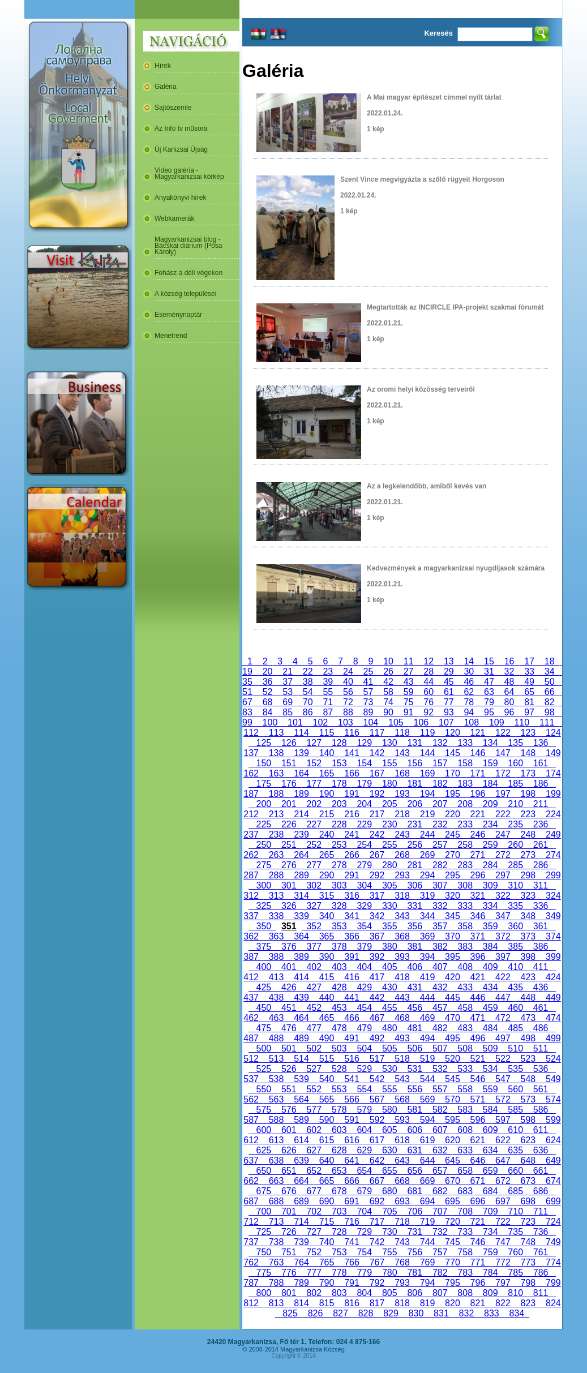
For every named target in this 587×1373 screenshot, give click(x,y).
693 (401, 1201)
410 (515, 967)
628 (339, 1150)
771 (477, 1262)
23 (328, 671)
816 (351, 1303)
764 (301, 1262)
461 (540, 1007)
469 (427, 1018)
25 (368, 671)
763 (276, 1262)
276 (288, 865)
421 (477, 977)
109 (496, 722)
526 (288, 1069)
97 (529, 712)
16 (509, 661)
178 (339, 783)
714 (301, 1221)
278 (339, 865)
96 (509, 712)
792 (377, 1283)
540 (326, 1079)
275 (263, 865)
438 (276, 997)
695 (452, 1201)
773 (528, 1262)
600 (263, 1130)
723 (528, 1221)
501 (288, 1048)
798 (528, 1283)
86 (308, 712)
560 (515, 1089)
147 (502, 753)
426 (288, 987)
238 (276, 834)
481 (414, 1028)
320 (452, 895)
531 (414, 1069)
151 (288, 763)
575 (263, 1109)
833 (491, 1313)
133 (464, 743)
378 (339, 946)
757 (439, 1252)
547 (502, 1079)
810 (515, 1293)
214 (301, 814)
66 (549, 692)
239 (301, 834)
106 (421, 722)
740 (326, 1242)
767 (377, 1262)
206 (414, 804)
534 (490, 1069)
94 (469, 712)
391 (351, 957)
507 (439, 1048)
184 (490, 783)
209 (490, 804)
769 (427, 1262)
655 (389, 1170)
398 (528, 957)
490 (326, 1038)
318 (401, 895)
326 (288, 906)
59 (409, 692)
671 (477, 1181)
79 (489, 702)
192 (377, 794)
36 (268, 681)
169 (427, 773)
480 (389, 1028)
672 (502, 1181)
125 (263, 743)
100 (270, 722)
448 (528, 997)
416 (351, 977)
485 (515, 1028)
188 (276, 794)
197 (502, 794)
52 (268, 692)
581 (414, 1109)
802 (314, 1293)
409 (490, 967)
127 (314, 743)
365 (326, 936)
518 (401, 1058)
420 (452, 977)
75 (409, 702)
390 (326, 957)
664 (301, 1181)
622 (502, 1140)
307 (439, 885)
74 (388, 702)
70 (308, 702)
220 (452, 814)
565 (326, 1099)
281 (414, 865)
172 (502, 773)
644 (427, 1160)
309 (490, 885)
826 (315, 1313)
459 (490, 1007)
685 (515, 1191)
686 (540, 1191)
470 (452, 1018)
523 (528, 1058)
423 (528, 977)
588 (276, 1120)
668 (401, 1181)
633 (464, 1150)
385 (515, 946)
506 (414, 1048)
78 (469, 702)
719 (427, 1221)
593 (401, 1120)
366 (351, 936)
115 (326, 732)
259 (490, 844)
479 (364, 1028)
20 (268, 671)
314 (301, 895)
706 (414, 1211)
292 (377, 875)
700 (263, 1211)
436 (540, 987)
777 (314, 1272)
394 (427, 957)
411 (540, 967)
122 (502, 732)
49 (529, 681)
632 (439, 1150)
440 (326, 997)
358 (464, 926)
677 (314, 1191)
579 (364, 1109)
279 (364, 865)
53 (287, 692)
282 (439, 865)
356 (414, 926)
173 (528, 773)
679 (364, 1191)
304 (364, 885)
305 (389, 885)
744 (427, 1242)
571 (477, 1099)
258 (464, 844)
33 (529, 671)
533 (464, 1069)
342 (377, 916)
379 (364, 946)
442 (377, 997)
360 (515, 926)
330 (389, 906)
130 (389, 743)
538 (276, 1079)
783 (464, 1272)
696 (477, 1201)
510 (515, 1048)
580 (389, 1109)
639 (301, 1160)
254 (364, 844)
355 (389, 926)
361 (540, 926)
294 (427, 875)
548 (528, 1079)
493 (401, 1038)
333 (464, 906)
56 (348, 692)
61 (449, 692)
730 (389, 1232)
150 (263, 763)
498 (528, 1038)
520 (452, 1058)
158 (464, 763)
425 (263, 987)
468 (401, 1018)
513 (276, 1058)
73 (368, 702)
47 (489, 681)
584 (490, 1109)
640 (326, 1160)
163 (276, 773)
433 (464, 987)
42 (388, 681)
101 (294, 722)
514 (301, 1058)
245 (452, 834)
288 (276, 875)
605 (389, 1130)
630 (389, 1150)
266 (351, 855)
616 (351, 1140)
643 (401, 1160)
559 (490, 1089)
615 (326, 1140)
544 (427, 1079)
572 (502, 1099)
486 (540, 1028)
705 (389, 1211)
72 (348, 702)
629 (364, 1150)
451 (288, 1007)
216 (351, 814)
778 (339, 1272)
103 (345, 722)
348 (528, 916)
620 (452, 1140)
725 (263, 1232)
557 (439, 1089)
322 (502, 895)
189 (301, 794)
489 (301, 1038)
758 (464, 1252)
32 (509, 671)
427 (314, 987)
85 (287, 712)
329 (364, 906)
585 (515, 1109)
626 (288, 1150)
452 (314, 1007)
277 (314, 865)
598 (528, 1120)
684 (490, 1191)
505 (389, 1048)
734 (490, 1232)
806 (414, 1293)
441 (351, 997)
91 (409, 712)
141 (351, 753)
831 (441, 1313)
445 (452, 997)
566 (351, 1099)
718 (401, 1221)
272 (502, 855)
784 (490, 1272)
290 (326, 875)
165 (326, 773)
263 (276, 855)
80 (509, 702)
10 (388, 661)
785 (515, 1272)
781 (414, 1272)
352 (314, 926)
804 (364, 1293)
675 (263, 1191)
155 (389, 763)
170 (452, 773)
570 (452, 1099)
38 (308, 681)
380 (389, 946)
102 (320, 722)
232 (439, 824)
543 (401, 1079)
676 (288, 1191)
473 (528, 1018)
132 (439, 743)
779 (364, 1272)
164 (301, 773)
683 (464, 1191)
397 (502, 957)
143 (401, 753)
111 (546, 722)
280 (389, 865)
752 (314, 1252)
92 (428, 712)
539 (301, 1079)
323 (528, 895)
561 (540, 1089)
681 (414, 1191)
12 (428, 661)
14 (469, 661)
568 (401, 1099)
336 (540, 906)
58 (388, 692)
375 (263, 946)
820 (452, 1303)
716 (351, 1221)
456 (414, 1007)
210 (515, 804)
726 (288, 1232)
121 (477, 732)
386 (540, 946)
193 (401, 794)
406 (414, 967)
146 (477, 753)
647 (502, 1160)
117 (377, 732)
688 (276, 1201)
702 (314, 1211)
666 (351, 1181)
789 (301, 1283)
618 (401, 1140)
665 (326, 1181)
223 (528, 814)
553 (339, 1089)
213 (276, 814)
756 (414, 1252)
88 (348, 712)
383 (464, 946)
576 (288, 1109)
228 (339, 824)
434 (490, 987)
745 (452, 1242)
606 (414, 1130)
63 (489, 692)
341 (351, 916)
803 (339, 1293)
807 (439, 1293)
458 (464, 1007)
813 (276, 1303)
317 (377, 895)
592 (377, 1120)
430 (389, 987)
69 (287, 702)
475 (263, 1028)
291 (351, 875)
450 (263, 1007)
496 (477, 1038)
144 (427, 753)
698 (528, 1201)
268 (401, 855)
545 (452, 1079)
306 (414, 885)
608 (464, 1130)
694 (427, 1201)
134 (490, 743)
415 (326, 977)
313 (276, 895)
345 (452, 916)
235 (515, 824)
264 (301, 855)
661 (540, 1170)
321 (477, 895)
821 (477, 1303)
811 (540, 1293)
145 (452, 753)
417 (377, 977)
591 (351, 1120)
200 (263, 804)
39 (328, 681)
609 (490, 1130)
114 (301, 732)
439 (301, 997)
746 (477, 1242)
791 (351, 1283)
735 (515, 1232)
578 (339, 1109)
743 (401, 1242)
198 (528, 794)
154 (364, 763)
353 (339, 926)
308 (464, 885)
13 (449, 661)
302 (314, 885)
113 (276, 732)
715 (326, 1221)
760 (515, 1252)
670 (452, 1181)
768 (401, 1262)
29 (449, 671)
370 (452, 936)
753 (339, 1252)
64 (509, 692)
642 (377, 1160)
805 (389, 1293)
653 (339, 1170)
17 (529, 661)
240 (326, 834)
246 (477, 834)
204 (364, 804)
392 (377, 957)
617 (377, 1140)
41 (368, 681)
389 (301, 957)
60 (428, 692)
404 (364, 967)
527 (314, 1069)
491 (351, 1038)
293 (401, 875)
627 (314, 1150)
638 (276, 1160)
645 (452, 1160)
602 (314, 1130)
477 (314, 1028)
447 (502, 997)
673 (528, 1181)
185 (515, 783)
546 (477, 1079)
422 (502, 977)
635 (515, 1150)
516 (351, 1058)
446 (477, 997)
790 (326, 1283)
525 (263, 1069)
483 (464, 1028)
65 (529, 692)
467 (377, 1018)
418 (401, 977)
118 (401, 732)
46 (469, 681)
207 (439, 804)
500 (263, 1048)
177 (314, 783)
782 (439, 1272)
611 (540, 1130)
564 (301, 1099)
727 (314, 1232)
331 (414, 906)
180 (389, 783)
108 (471, 722)
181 (414, 783)
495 (452, 1038)
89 (368, 712)
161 (540, 763)
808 (464, 1293)
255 (389, 844)
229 (364, 824)
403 (339, 967)
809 (490, 1293)
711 (540, 1211)
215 (326, 814)
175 (263, 783)
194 (427, 794)
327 (314, 906)
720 (452, 1221)
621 (477, 1140)
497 (502, 1038)
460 (515, 1007)
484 (490, 1028)
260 (515, 844)
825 (289, 1313)
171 (477, 773)
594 (427, 1120)
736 (540, 1232)
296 (477, 875)
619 (427, 1140)
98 (549, 712)
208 (464, 804)
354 (364, 926)
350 (263, 926)
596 (477, 1120)
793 (401, 1283)
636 (540, 1150)
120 (452, 732)
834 (516, 1313)
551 (288, 1089)
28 (428, 671)
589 (301, 1120)
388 (276, 957)
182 (439, 783)
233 (464, 824)
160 (515, 763)
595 (452, 1120)
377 (314, 946)
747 (502, 1242)
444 (427, 997)
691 (351, 1201)
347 (502, 916)
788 (276, 1283)
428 (339, 987)
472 (502, 1018)
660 (515, 1170)
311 (540, 885)
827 (340, 1313)
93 (449, 712)
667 (377, 1181)
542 (377, 1079)
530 (389, 1069)
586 (540, 1109)
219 (427, 814)
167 (377, 773)
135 (515, 743)
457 (439, 1007)
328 (339, 906)
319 (427, 895)
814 (301, 1303)
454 (364, 1007)
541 (351, 1079)
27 (409, 671)
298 (528, 875)
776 (288, 1272)
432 (439, 987)
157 (439, 763)
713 (276, 1221)
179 (364, 783)
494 (427, 1038)
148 (528, 753)
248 (528, 834)
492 (377, 1038)
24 (348, 671)
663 (276, 1181)
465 (326, 1018)
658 (464, 1170)
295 (452, 875)
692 (377, 1201)
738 (276, 1242)
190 (326, 794)
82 (549, 702)
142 (377, 753)
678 (339, 1191)
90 (388, 712)
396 (477, 957)
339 (301, 916)
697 (502, 1201)
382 (439, 946)
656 (414, 1170)
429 (364, 987)
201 (288, 804)
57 (368, 692)
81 (529, 702)
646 (477, 1160)
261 (540, 844)
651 (288, 1170)
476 (288, 1028)
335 (515, 906)
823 (528, 1303)
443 (401, 997)
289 (301, 875)
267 (377, 855)
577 (314, 1109)
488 (276, 1038)
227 (314, 824)
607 (439, 1130)
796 (477, 1283)
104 (370, 722)
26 (388, 671)
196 (477, 794)
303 (339, 885)
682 (439, 1191)
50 (549, 681)
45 (449, 681)
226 (288, 824)
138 (276, 753)
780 (389, 1272)
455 (389, 1007)
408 (464, 967)
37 (287, 681)
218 (401, 814)
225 (263, 824)
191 (351, 794)
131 (414, 743)
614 (301, 1140)
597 (502, 1120)
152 (314, 763)
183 (464, 783)
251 (288, 844)
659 (490, 1170)
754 (364, 1252)
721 (477, 1221)
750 (263, 1252)
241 (351, 834)
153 (339, 763)
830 (416, 1313)
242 (377, 834)
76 (428, 702)
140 (326, 753)
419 (427, 977)
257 (439, 844)
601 (288, 1130)
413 (276, 977)
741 (351, 1242)
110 (521, 722)
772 (502, 1262)
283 (464, 865)
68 (268, 702)
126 (288, 743)
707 (439, 1211)
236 (540, 824)
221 (477, 814)
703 (339, 1211)
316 (351, 895)
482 (439, 1028)
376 (288, 946)
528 (339, 1069)
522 (502, 1058)
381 (414, 946)
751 (288, 1252)
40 (348, 681)
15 (489, 661)
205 (389, 804)
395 (452, 957)
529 (364, 1069)
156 (414, 763)
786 (540, 1272)
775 (263, 1272)
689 (301, 1201)
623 (528, 1140)
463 (276, 1018)
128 (339, 743)
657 (439, 1170)
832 (466, 1313)
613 (276, 1140)
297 (502, 875)
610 (515, 1130)
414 (301, 977)
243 (401, 834)
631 (414, 1150)
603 (339, 1130)
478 (339, 1028)
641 (351, 1160)
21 (287, 671)
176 (288, 783)
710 (515, 1211)
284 (490, 865)
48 (509, 681)
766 (351, 1262)
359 (490, 926)
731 (414, 1232)
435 (515, 987)
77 (449, 702)
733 (464, 1232)
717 (377, 1221)
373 (528, 936)
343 (401, 916)
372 (502, 936)
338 (276, 916)
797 (502, 1283)
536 (540, 1069)
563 (276, 1099)
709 (490, 1211)
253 (339, 844)
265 (326, 855)
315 (326, 895)
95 (489, 712)
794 (427, 1283)
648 (528, 1160)
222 (502, 814)
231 (414, 824)
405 (389, 967)
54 (308, 692)
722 (502, 1221)
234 (490, 824)
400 (263, 967)
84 (268, 712)
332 (439, 906)
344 (427, 916)
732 (439, 1232)
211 (540, 804)
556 (414, 1089)
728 (339, 1232)
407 (439, 967)
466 (351, 1018)
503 (339, 1048)
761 (540, 1252)
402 (314, 967)
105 (395, 722)
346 (477, 916)
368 (401, 936)
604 (364, 1130)
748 (528, 1242)
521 (477, 1058)
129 (364, 743)
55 (328, 692)
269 (427, 855)
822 (502, 1303)
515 (326, 1058)
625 (263, 1150)
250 (263, 844)
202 (314, 804)
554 (364, 1089)
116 (351, 732)
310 (515, 885)
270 (452, 855)
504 (364, 1048)
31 (489, 671)
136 (540, 743)
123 (528, 732)
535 (515, 1069)
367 (377, 936)
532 (439, 1069)
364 (301, 936)
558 (464, 1089)
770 (452, 1262)
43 (409, 681)
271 (477, 855)
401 (288, 967)
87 (328, 712)
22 (308, 671)
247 (502, 834)
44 (428, 681)
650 (263, 1170)
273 (528, 855)
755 (389, 1252)
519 (427, 1058)
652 (314, 1170)
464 (301, 1018)
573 (528, 1099)
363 (276, 936)
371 (477, 936)
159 (490, 763)
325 (263, 906)
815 (326, 1303)
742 (377, 1242)
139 (301, 753)
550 (263, 1089)
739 (301, 1242)
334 (490, 906)
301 (288, 885)
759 (490, 1252)
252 (314, 844)
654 (364, 1170)
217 (377, 814)
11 (409, 661)
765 (326, 1262)
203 (339, 804)
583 (464, 1109)
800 (263, 1293)
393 (401, 957)
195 (452, 794)
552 (314, 1089)
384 (490, 946)
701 (288, 1211)
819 (427, 1303)
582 (439, 1109)
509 (490, 1048)
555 (389, 1089)
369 (427, 936)
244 (427, 834)
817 (377, 1303)
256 (414, 844)
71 (328, 702)
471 (477, 1018)
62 (469, 692)
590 (326, 1120)
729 (364, 1232)
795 (452, 1283)
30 (469, 671)
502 (314, 1048)
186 (540, 783)
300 (263, 885)
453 (339, 1007)
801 (288, 1293)
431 (414, 987)
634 (490, 1150)
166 (351, 773)
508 (464, 1048)
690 (326, 1201)
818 (401, 1303)
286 (540, 865)
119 (427, 732)
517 (377, 1058)
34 (549, 671)
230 (389, 824)
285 (515, 865)
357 (439, 926)
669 (427, 1181)
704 (364, 1211)
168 (401, 773)
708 (464, 1211)
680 (389, 1191)
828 (365, 1313)
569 (427, 1099)
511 (540, 1048)
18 (549, 661)
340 (326, 916)
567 (377, 1099)
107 (446, 722)
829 (390, 1313)
